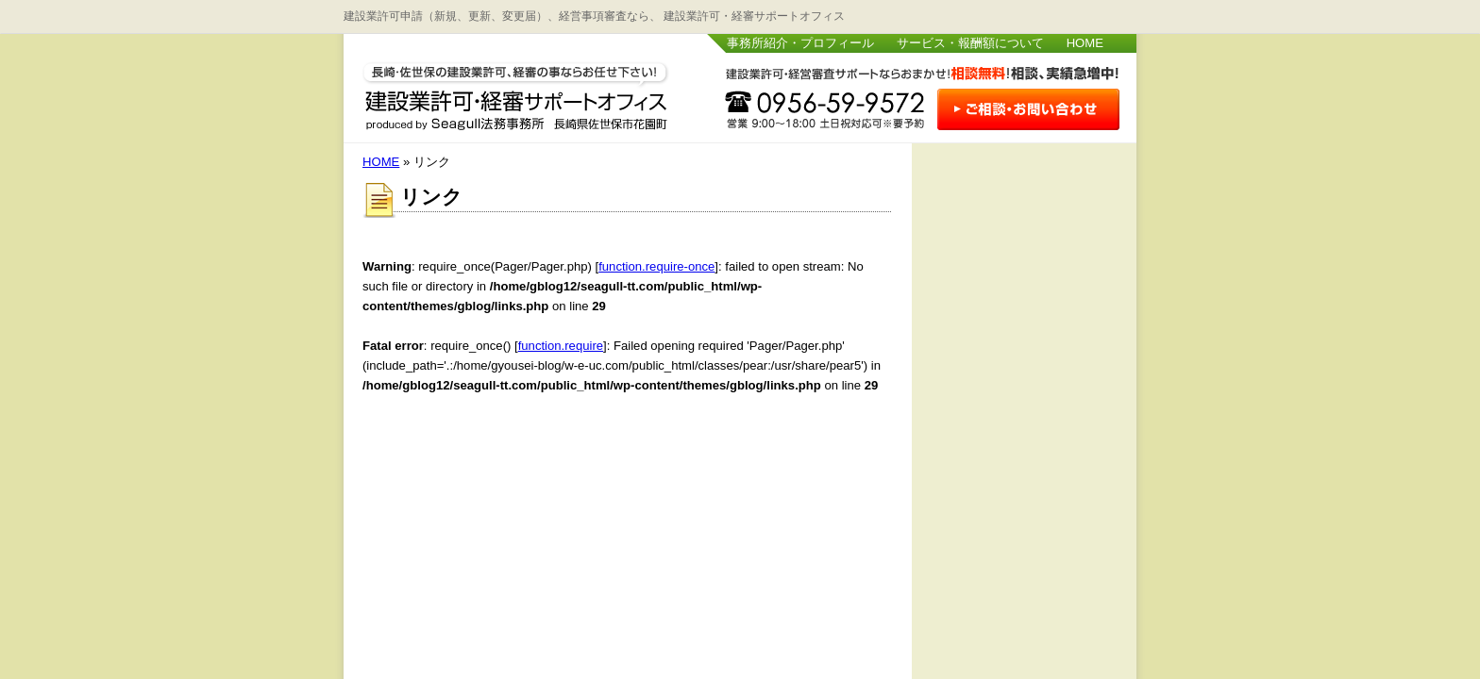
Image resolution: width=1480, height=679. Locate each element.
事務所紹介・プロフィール (800, 43)
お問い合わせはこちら (1027, 111)
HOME (1085, 43)
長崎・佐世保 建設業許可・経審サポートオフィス (516, 92)
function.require (560, 346)
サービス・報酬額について (970, 43)
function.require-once (656, 266)
